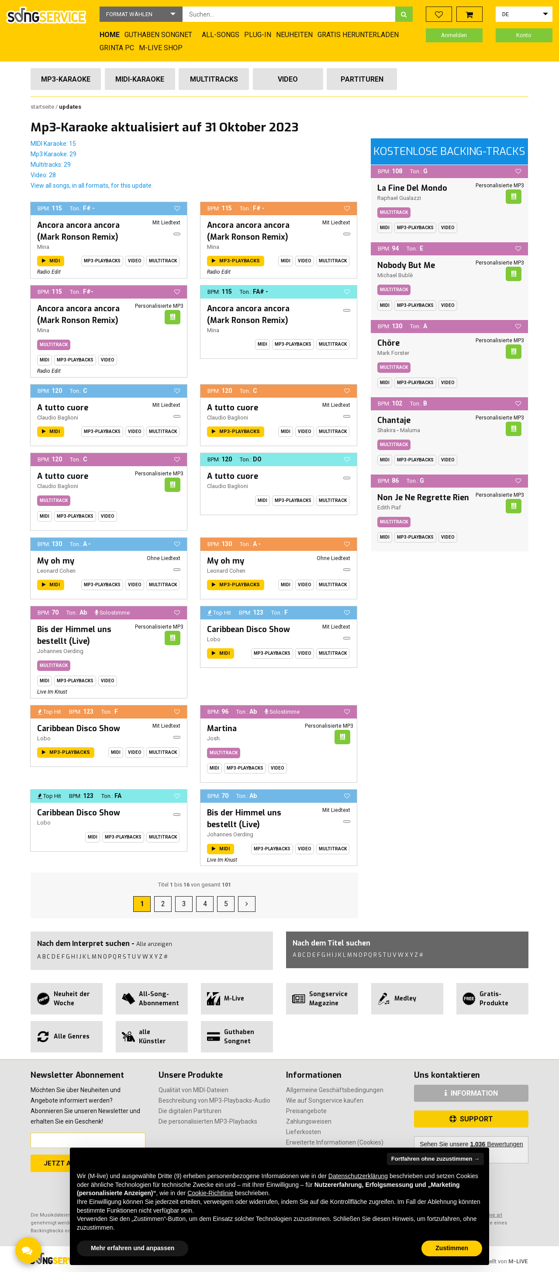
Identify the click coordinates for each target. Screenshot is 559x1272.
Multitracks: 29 (51, 164)
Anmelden (454, 35)
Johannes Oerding (60, 651)
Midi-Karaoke (139, 79)
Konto (523, 35)
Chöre (388, 343)
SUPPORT (471, 1119)
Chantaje (394, 420)
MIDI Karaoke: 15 (53, 143)
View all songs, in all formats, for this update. (92, 185)
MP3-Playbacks (102, 260)
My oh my (55, 561)
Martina (222, 728)
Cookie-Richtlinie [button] (210, 1192)
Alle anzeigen (154, 944)
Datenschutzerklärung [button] (358, 1175)
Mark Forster (393, 353)
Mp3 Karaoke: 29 (53, 154)
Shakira (386, 430)
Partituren (362, 79)
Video (288, 79)
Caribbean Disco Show (248, 629)
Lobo (214, 639)
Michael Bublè (395, 275)
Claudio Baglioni (57, 417)
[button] (141, 14)
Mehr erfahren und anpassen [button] (132, 1247)
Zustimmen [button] (451, 1247)
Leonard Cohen (56, 570)
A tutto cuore (62, 407)
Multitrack (163, 260)
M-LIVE (518, 1261)
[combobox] (289, 14)
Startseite (43, 106)
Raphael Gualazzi (399, 198)
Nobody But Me (406, 265)
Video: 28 (43, 175)
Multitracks (214, 79)
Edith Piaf (389, 507)
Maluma (410, 430)
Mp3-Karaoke (65, 79)
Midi (285, 260)
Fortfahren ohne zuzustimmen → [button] (435, 1158)
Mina (43, 247)
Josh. (214, 738)
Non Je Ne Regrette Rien (423, 497)
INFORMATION (471, 1093)
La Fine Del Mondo (412, 188)
